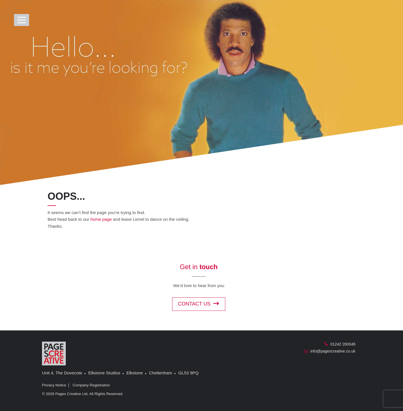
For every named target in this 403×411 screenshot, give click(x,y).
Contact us (199, 303)
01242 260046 (339, 344)
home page (101, 219)
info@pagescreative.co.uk (329, 351)
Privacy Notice (54, 385)
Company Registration (91, 385)
